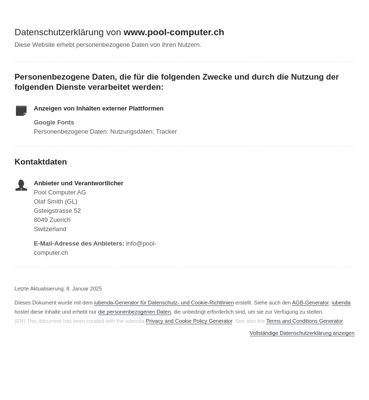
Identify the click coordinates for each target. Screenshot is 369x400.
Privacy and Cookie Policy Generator (189, 321)
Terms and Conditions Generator (304, 321)
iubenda (341, 302)
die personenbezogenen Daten (134, 312)
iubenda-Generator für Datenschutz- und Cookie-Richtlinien (164, 302)
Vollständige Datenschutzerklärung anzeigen (302, 333)
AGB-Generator (310, 302)
